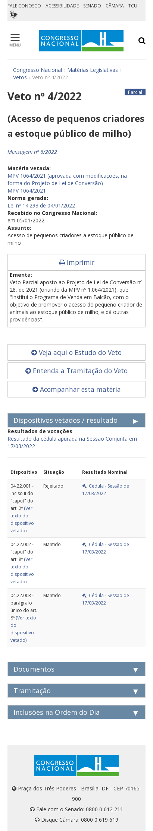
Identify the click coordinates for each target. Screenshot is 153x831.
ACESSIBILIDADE (62, 6)
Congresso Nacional (37, 69)
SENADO (92, 6)
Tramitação (32, 690)
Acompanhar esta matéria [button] (76, 389)
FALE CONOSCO (24, 6)
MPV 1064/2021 (26, 190)
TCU (132, 6)
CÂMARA (115, 6)
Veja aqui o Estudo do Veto (76, 352)
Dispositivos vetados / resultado (65, 420)
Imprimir (76, 262)
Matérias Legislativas (92, 69)
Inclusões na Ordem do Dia (56, 712)
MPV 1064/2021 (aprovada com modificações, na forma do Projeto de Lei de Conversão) (67, 179)
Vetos (20, 77)
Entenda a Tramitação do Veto (76, 370)
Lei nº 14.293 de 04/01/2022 (41, 205)
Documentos (33, 669)
